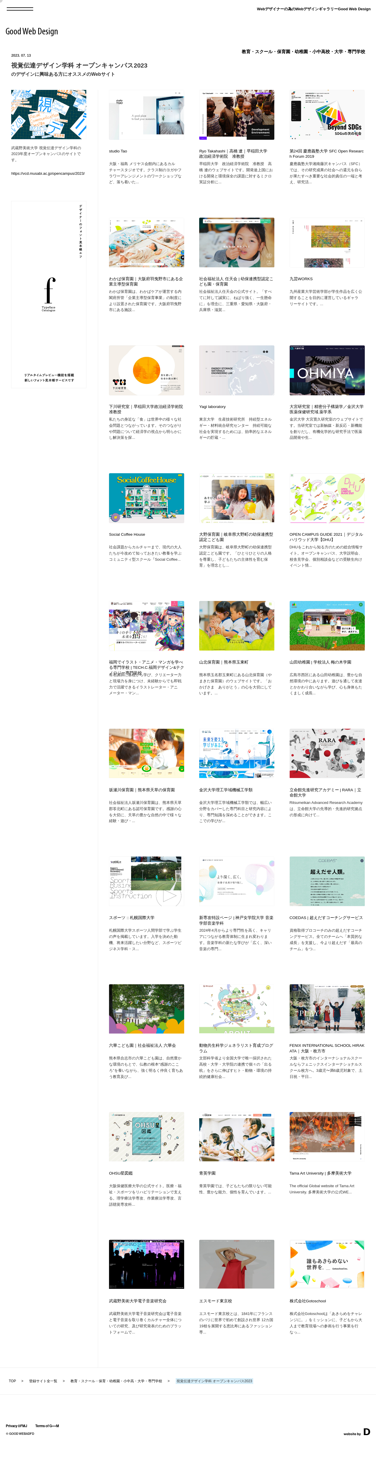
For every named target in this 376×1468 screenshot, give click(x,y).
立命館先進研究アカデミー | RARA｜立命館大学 (326, 807)
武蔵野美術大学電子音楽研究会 (138, 1326)
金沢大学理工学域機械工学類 (226, 804)
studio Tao (118, 151)
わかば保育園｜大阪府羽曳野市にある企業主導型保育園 (146, 284)
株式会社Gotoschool (308, 1326)
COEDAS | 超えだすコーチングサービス (326, 934)
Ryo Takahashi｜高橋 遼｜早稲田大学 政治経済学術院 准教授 (235, 154)
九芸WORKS (301, 281)
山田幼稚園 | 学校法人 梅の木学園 (321, 673)
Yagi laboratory (212, 412)
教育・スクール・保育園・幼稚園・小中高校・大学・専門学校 (303, 51)
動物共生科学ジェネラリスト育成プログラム (236, 1068)
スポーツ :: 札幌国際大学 (132, 934)
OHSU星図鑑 (121, 1195)
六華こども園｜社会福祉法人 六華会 (142, 1065)
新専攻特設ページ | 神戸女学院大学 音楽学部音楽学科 (236, 937)
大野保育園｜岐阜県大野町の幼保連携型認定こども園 (236, 545)
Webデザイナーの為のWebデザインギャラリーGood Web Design (314, 9)
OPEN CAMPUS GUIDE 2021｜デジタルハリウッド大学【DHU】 (326, 545)
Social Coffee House (127, 542)
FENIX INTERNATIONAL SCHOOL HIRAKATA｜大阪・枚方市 (327, 1068)
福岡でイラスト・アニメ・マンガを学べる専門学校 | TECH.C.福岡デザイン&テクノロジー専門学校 (146, 679)
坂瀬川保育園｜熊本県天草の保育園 (142, 804)
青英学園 (207, 1195)
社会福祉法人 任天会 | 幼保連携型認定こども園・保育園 (236, 284)
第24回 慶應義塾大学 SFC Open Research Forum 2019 (327, 154)
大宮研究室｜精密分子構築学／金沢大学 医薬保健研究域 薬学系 (327, 415)
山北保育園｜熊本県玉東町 (224, 673)
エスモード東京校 (215, 1326)
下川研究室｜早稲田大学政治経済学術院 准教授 (146, 415)
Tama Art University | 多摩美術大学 (321, 1195)
